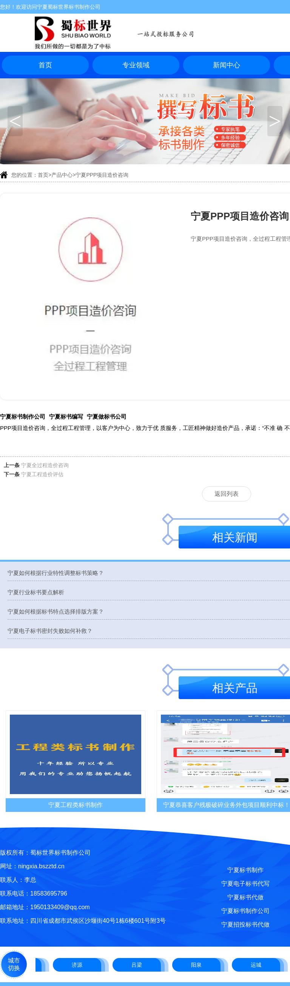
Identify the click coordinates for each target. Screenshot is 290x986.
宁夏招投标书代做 (245, 924)
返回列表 (226, 494)
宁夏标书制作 (245, 870)
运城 (256, 965)
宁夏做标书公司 (106, 416)
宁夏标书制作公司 (22, 416)
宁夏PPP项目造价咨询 (102, 175)
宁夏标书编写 (66, 416)
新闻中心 (226, 65)
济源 (77, 965)
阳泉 (197, 965)
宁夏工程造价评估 (42, 474)
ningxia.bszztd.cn (41, 866)
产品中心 (61, 175)
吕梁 (137, 965)
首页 (45, 65)
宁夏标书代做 (245, 897)
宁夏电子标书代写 (245, 883)
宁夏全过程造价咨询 (45, 465)
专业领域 (136, 65)
